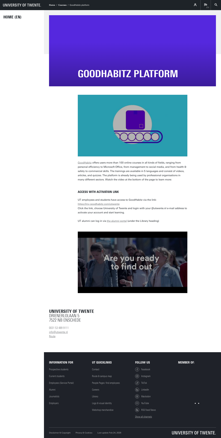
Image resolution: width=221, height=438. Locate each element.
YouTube (142, 403)
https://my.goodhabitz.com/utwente (99, 204)
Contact (95, 369)
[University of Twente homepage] (22, 5)
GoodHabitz (85, 162)
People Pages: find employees (106, 382)
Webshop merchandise (102, 409)
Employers (54, 403)
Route (52, 336)
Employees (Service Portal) (61, 382)
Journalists (54, 396)
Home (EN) (12, 17)
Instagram (142, 376)
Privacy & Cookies (84, 433)
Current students (57, 376)
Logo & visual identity (102, 403)
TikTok (141, 383)
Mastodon (143, 396)
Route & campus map (102, 376)
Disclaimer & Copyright (60, 433)
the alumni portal (117, 220)
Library (95, 396)
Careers (95, 389)
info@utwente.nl (58, 332)
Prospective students (58, 369)
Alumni (52, 389)
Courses (62, 5)
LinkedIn (142, 390)
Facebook (142, 369)
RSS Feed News (145, 410)
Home (52, 5)
